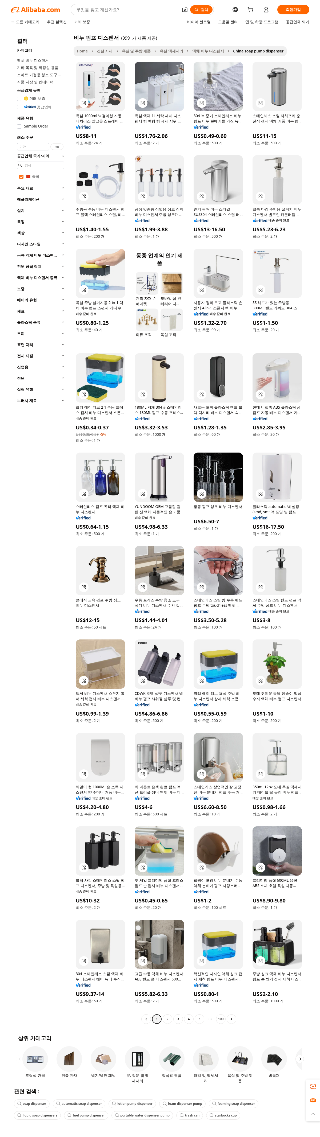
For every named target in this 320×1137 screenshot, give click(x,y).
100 (221, 1019)
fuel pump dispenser (86, 1115)
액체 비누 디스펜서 (208, 51)
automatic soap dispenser (79, 1103)
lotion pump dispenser (132, 1103)
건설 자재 (105, 51)
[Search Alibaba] (126, 10)
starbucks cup (223, 1115)
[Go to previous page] (146, 1019)
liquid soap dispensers (37, 1115)
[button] (185, 9)
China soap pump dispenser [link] (258, 51)
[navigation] (40, 529)
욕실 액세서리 (171, 51)
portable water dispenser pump (142, 1115)
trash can (189, 1115)
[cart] (251, 10)
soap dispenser (31, 1103)
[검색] (201, 9)
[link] (313, 1086)
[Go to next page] (231, 1019)
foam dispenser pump (182, 1103)
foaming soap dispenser (233, 1103)
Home (82, 51)
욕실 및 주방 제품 (136, 51)
